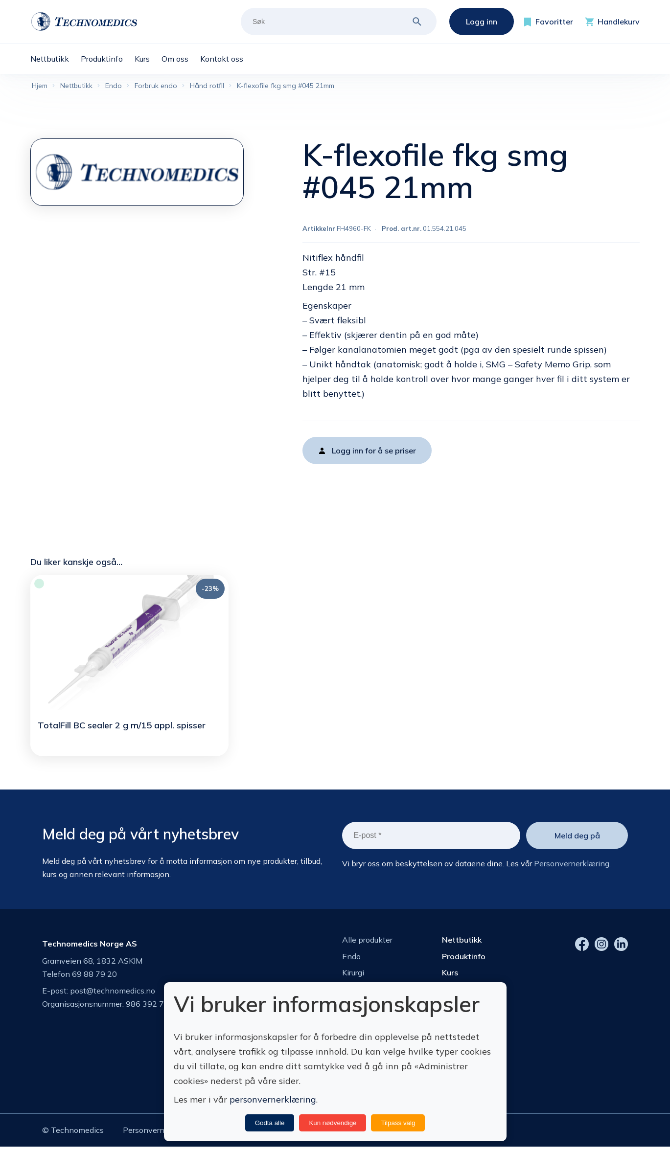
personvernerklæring (273, 1099)
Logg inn (481, 21)
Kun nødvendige (332, 1123)
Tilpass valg (398, 1123)
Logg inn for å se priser (374, 452)
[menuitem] (55, 59)
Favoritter (554, 21)
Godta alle (270, 1123)
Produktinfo (463, 958)
